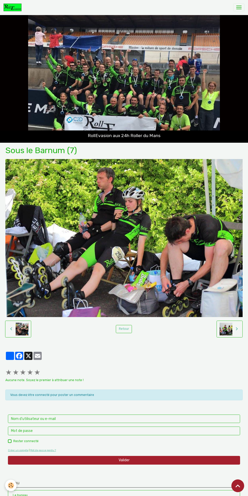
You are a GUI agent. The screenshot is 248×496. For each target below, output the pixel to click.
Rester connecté (26, 441)
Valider (124, 460)
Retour (124, 329)
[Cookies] (11, 485)
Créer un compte (18, 450)
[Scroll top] (237, 485)
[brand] (13, 7)
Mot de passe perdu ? (43, 450)
